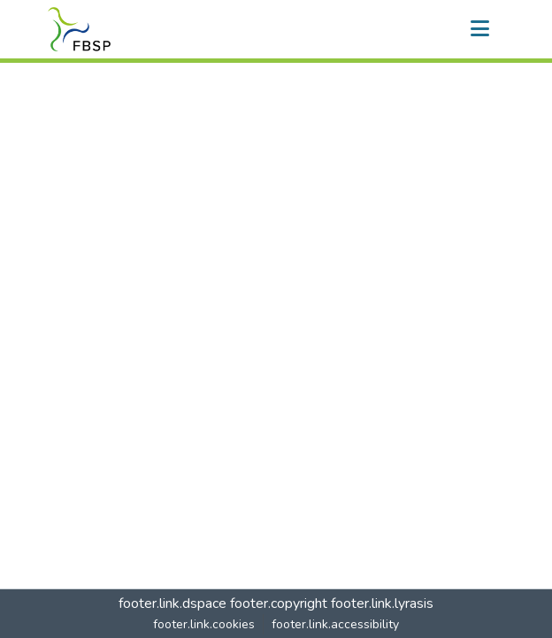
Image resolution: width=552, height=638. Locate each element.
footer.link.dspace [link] (172, 603)
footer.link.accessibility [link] (335, 624)
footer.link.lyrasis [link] (382, 603)
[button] (79, 29)
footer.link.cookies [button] (204, 624)
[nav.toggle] (479, 29)
